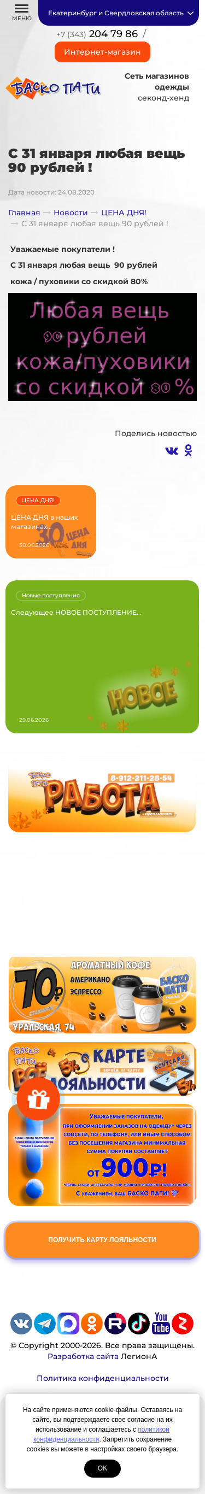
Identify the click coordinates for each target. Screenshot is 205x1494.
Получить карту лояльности (102, 1240)
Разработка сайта (83, 1356)
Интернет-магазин (102, 52)
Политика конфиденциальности (103, 1378)
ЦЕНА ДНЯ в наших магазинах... (44, 522)
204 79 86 (97, 34)
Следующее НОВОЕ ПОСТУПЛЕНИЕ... (76, 612)
